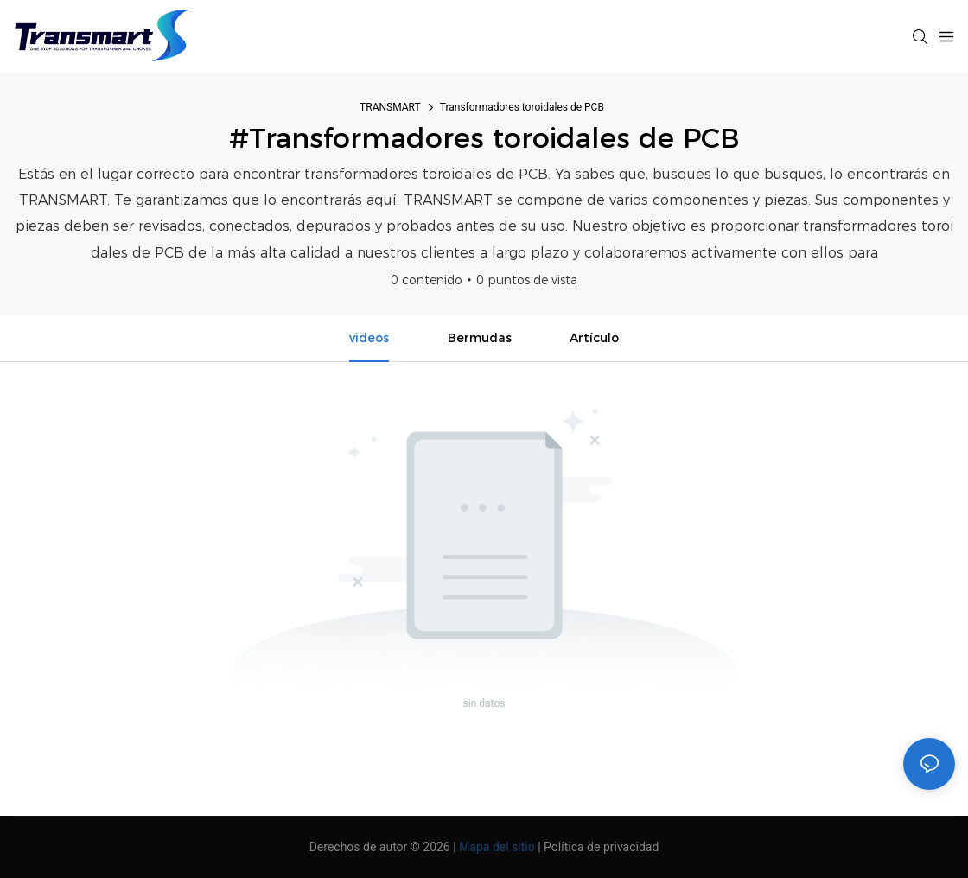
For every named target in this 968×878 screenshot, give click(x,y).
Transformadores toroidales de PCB (522, 107)
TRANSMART (390, 107)
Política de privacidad (601, 847)
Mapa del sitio (497, 847)
